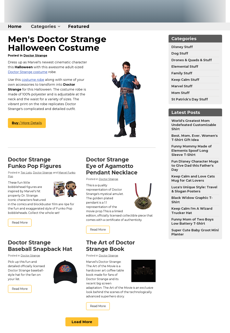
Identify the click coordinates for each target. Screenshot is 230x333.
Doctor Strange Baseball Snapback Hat (40, 245)
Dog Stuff (179, 53)
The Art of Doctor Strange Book (110, 245)
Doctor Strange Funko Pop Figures (34, 162)
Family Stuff (181, 73)
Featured (78, 26)
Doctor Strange (35, 55)
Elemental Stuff (184, 67)
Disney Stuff (182, 47)
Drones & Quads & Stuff (191, 60)
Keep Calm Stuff (185, 80)
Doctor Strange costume (27, 72)
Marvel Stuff (181, 86)
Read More (20, 222)
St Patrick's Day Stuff (189, 99)
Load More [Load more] (82, 322)
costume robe (33, 80)
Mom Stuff (180, 93)
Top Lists (26, 172)
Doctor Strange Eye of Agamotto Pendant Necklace (111, 166)
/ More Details (27, 123)
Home (15, 26)
